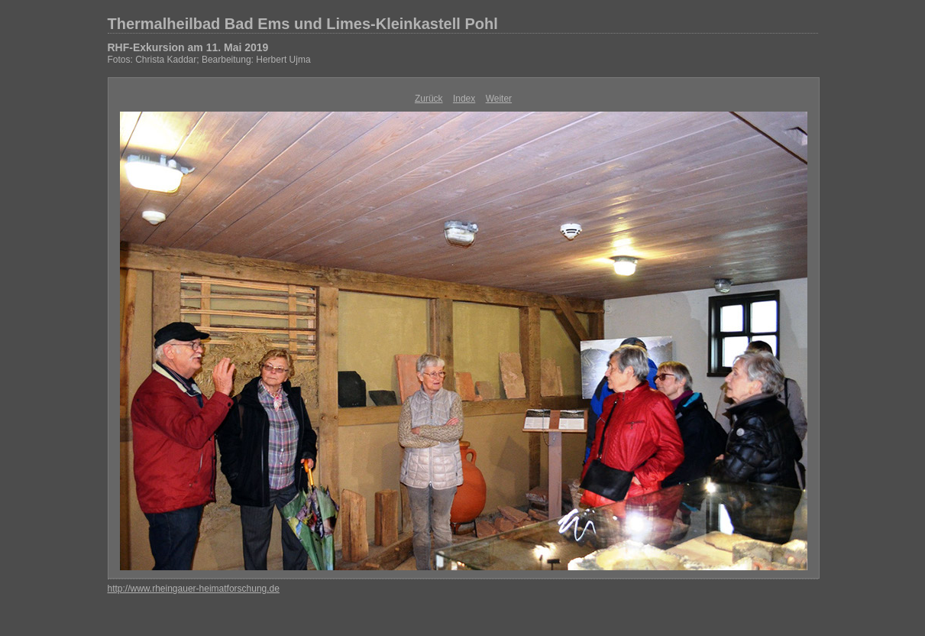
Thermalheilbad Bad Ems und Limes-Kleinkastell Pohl (303, 23)
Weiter (499, 98)
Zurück (429, 98)
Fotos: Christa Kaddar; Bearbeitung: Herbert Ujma (209, 59)
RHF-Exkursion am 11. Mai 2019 (188, 47)
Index (464, 98)
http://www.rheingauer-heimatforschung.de (194, 588)
